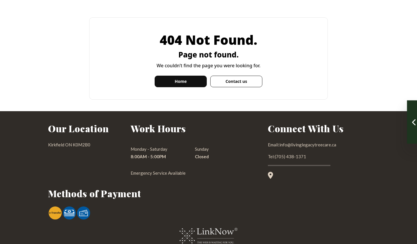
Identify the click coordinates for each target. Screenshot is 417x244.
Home (180, 81)
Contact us (236, 81)
